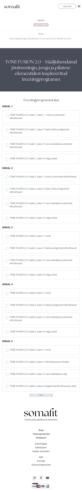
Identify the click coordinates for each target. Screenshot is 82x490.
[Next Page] (51, 395)
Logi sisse (67, 6)
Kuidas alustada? (41, 451)
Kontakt (41, 460)
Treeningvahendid (41, 434)
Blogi (41, 430)
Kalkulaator (41, 447)
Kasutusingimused (41, 464)
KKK (41, 457)
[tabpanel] (41, 69)
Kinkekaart (41, 437)
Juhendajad (41, 443)
